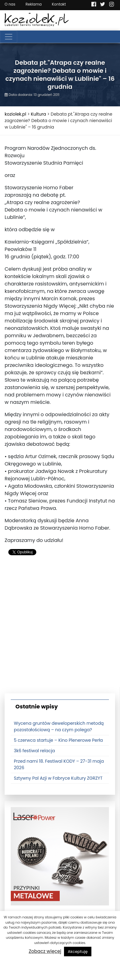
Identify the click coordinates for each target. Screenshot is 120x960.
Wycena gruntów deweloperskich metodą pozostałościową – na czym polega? (59, 726)
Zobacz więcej (45, 951)
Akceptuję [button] (78, 951)
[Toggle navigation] (8, 37)
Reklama (34, 4)
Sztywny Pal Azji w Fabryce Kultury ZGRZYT (58, 778)
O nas (10, 4)
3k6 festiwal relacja (34, 751)
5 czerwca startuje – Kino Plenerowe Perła (58, 740)
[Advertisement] (60, 627)
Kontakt (59, 4)
